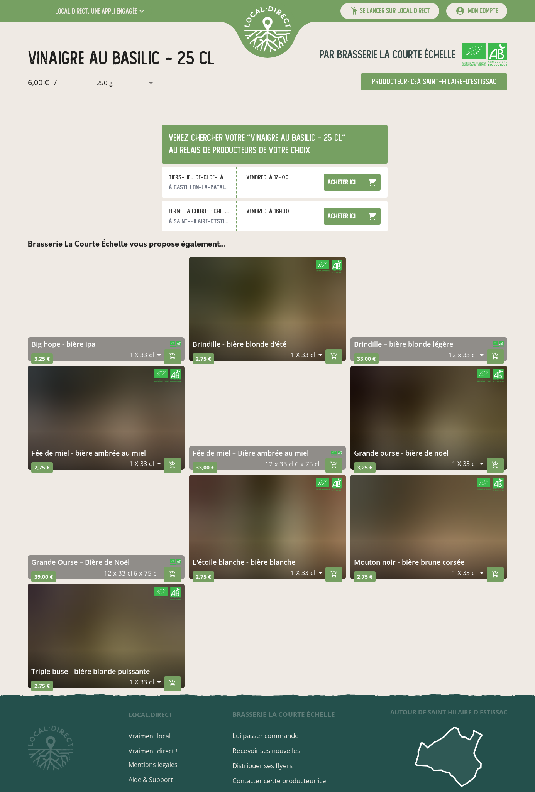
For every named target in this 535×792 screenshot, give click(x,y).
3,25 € (42, 358)
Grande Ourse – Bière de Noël (80, 562)
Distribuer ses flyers (264, 765)
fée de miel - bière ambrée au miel (88, 453)
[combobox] (106, 83)
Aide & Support (153, 779)
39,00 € (43, 576)
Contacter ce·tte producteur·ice (281, 780)
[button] (100, 11)
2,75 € (203, 358)
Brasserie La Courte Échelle (394, 55)
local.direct (152, 715)
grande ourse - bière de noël (401, 453)
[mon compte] (476, 11)
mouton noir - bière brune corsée (409, 562)
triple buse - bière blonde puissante (90, 671)
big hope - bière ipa (63, 344)
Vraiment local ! (153, 736)
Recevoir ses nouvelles (268, 750)
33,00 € (366, 358)
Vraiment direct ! (155, 751)
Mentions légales (155, 764)
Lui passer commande (267, 735)
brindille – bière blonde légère (403, 344)
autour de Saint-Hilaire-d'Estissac (448, 712)
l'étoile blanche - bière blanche (244, 562)
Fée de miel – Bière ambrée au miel (251, 453)
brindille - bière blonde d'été (239, 344)
